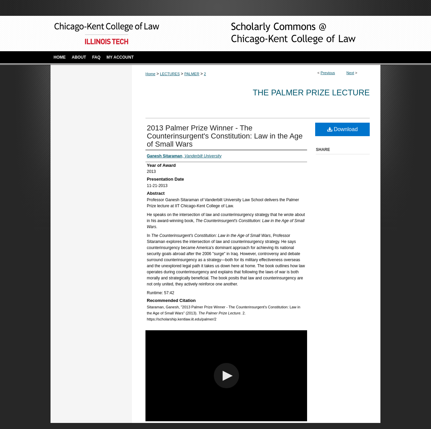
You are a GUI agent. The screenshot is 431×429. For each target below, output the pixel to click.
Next (350, 73)
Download (342, 129)
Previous (328, 73)
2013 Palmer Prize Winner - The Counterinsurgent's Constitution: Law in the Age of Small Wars (225, 136)
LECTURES (170, 74)
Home (150, 74)
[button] (226, 375)
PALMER (191, 74)
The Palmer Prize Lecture (311, 92)
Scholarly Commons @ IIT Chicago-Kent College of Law (282, 33)
